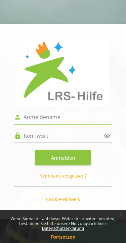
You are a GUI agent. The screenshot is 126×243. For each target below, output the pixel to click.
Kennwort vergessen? (63, 175)
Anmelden (63, 157)
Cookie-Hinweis (63, 199)
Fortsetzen (63, 237)
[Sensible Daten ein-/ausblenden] (107, 136)
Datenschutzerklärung (63, 228)
